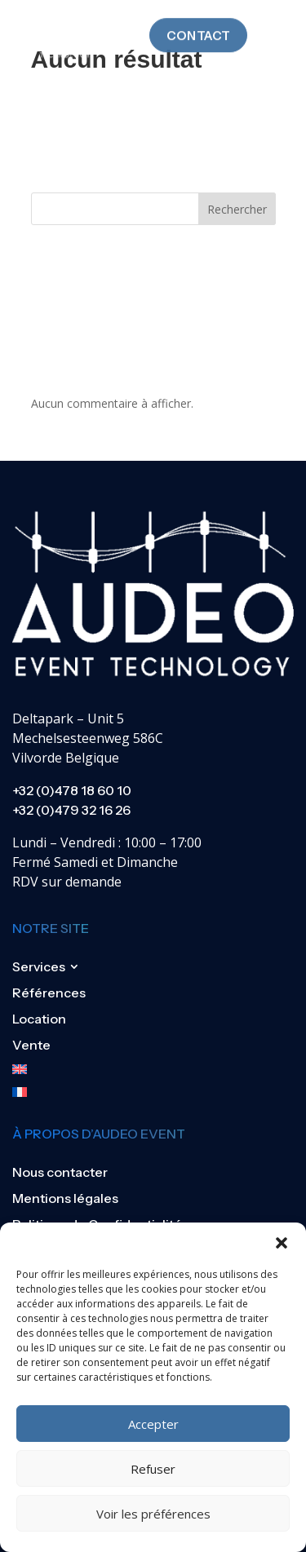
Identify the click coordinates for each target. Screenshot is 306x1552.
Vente (31, 1044)
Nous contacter (60, 1171)
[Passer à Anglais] (49, 1069)
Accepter (153, 1424)
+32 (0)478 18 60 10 (71, 790)
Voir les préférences (153, 1514)
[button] (281, 1243)
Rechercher (237, 209)
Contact (198, 24)
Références (49, 992)
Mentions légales (65, 1198)
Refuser (153, 1469)
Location (39, 1018)
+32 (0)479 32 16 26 (71, 810)
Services (38, 966)
